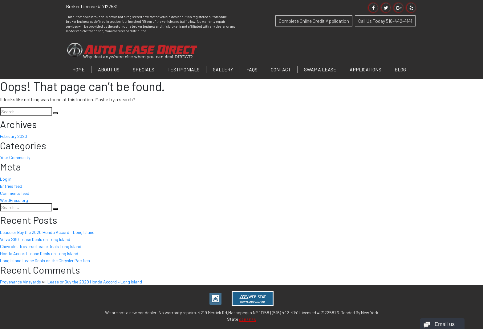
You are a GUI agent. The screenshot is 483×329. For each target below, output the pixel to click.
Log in (5, 179)
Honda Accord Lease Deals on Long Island (39, 253)
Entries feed (11, 186)
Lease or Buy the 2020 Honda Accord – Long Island (47, 232)
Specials (143, 69)
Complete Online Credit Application (314, 21)
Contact (281, 69)
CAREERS (247, 320)
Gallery (223, 69)
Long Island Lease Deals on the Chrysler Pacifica (45, 260)
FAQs (252, 69)
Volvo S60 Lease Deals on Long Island (35, 239)
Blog (400, 69)
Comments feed (14, 193)
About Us (109, 69)
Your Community (15, 157)
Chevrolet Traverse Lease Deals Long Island (40, 246)
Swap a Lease (320, 69)
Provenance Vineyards (20, 281)
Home (78, 69)
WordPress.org (14, 200)
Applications (365, 69)
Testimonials (184, 69)
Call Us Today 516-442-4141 (385, 21)
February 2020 (13, 136)
